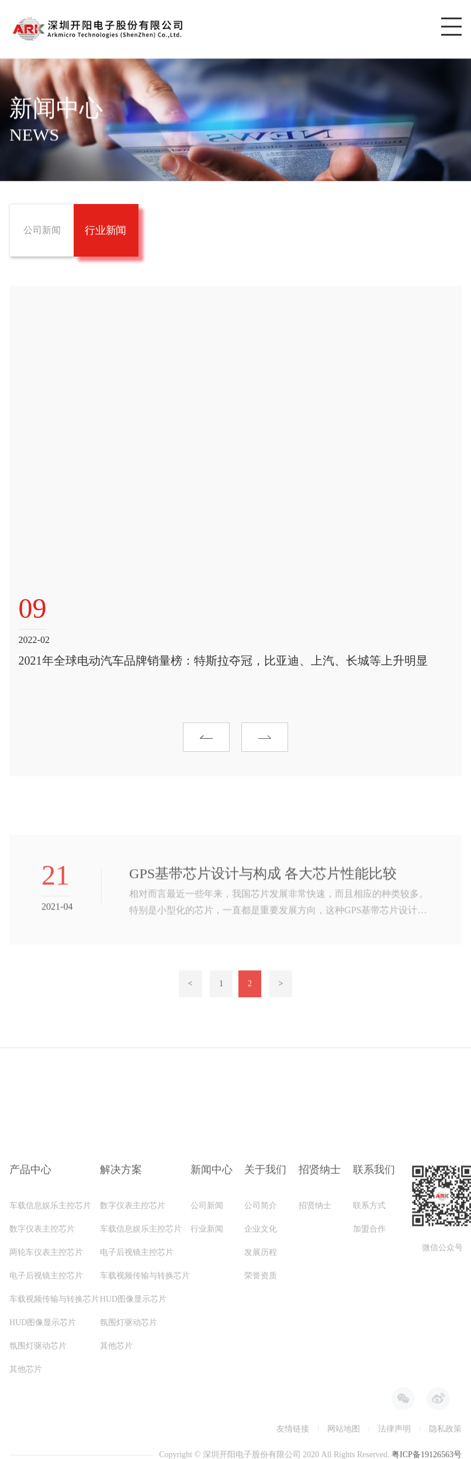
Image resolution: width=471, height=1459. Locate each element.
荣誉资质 (260, 1402)
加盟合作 (369, 1355)
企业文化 (260, 1355)
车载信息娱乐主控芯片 (50, 1332)
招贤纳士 (315, 1332)
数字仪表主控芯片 (42, 1355)
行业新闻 (207, 1355)
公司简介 (260, 1332)
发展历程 (260, 1379)
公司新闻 (207, 1332)
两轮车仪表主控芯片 (46, 1379)
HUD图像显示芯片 (133, 1426)
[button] (206, 743)
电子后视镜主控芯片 (46, 1402)
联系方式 (369, 1332)
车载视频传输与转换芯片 (54, 1426)
